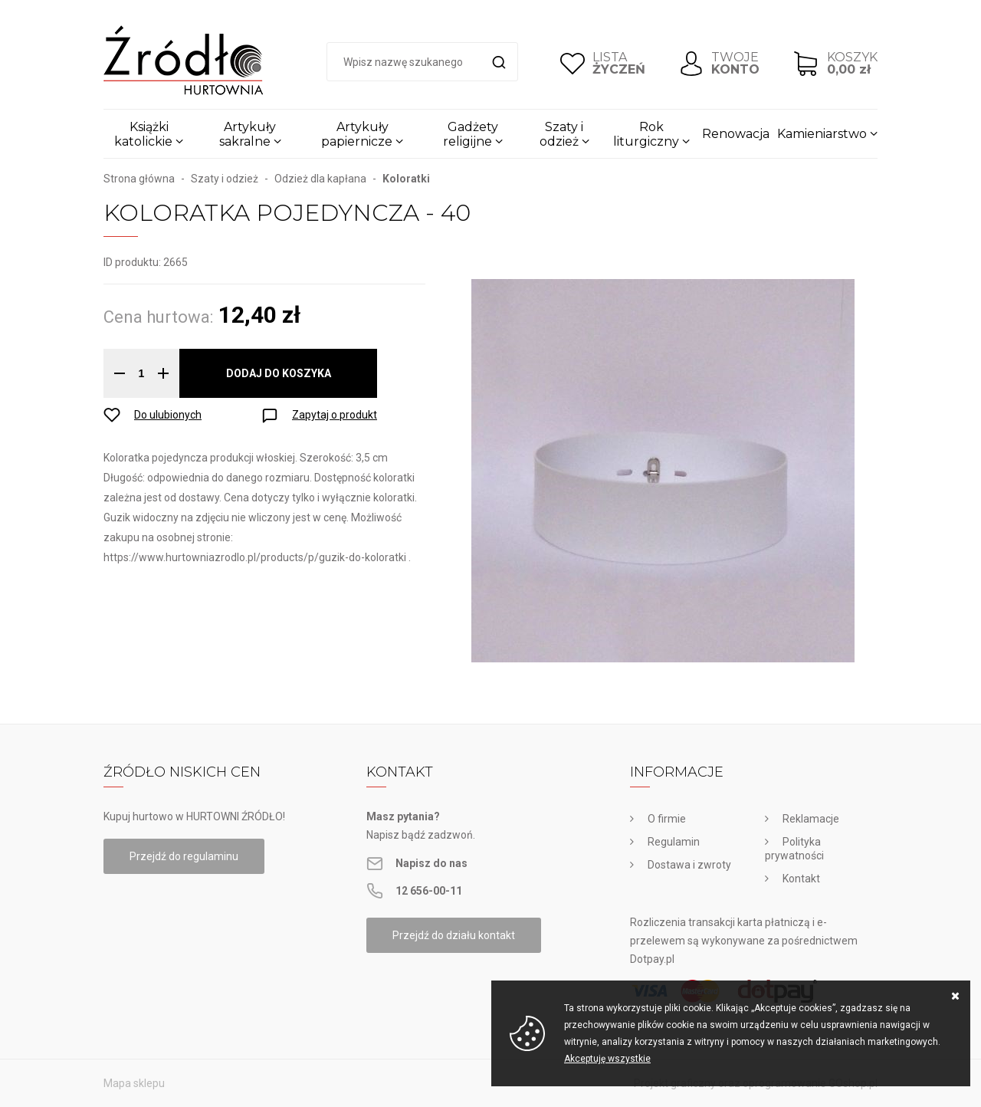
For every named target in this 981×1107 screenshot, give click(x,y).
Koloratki (406, 178)
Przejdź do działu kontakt (453, 935)
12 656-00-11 (428, 891)
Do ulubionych (168, 415)
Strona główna (139, 178)
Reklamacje (811, 819)
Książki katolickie (143, 134)
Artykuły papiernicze (356, 134)
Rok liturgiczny (646, 134)
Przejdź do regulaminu (184, 856)
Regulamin (674, 842)
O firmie (667, 819)
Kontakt (801, 878)
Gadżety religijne (470, 134)
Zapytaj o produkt (334, 415)
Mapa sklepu (134, 1083)
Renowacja (735, 133)
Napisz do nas (431, 863)
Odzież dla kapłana (320, 178)
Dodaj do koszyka (278, 373)
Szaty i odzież (562, 134)
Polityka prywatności (794, 849)
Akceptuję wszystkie (607, 1058)
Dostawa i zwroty (689, 865)
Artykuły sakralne (248, 134)
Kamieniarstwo (822, 133)
